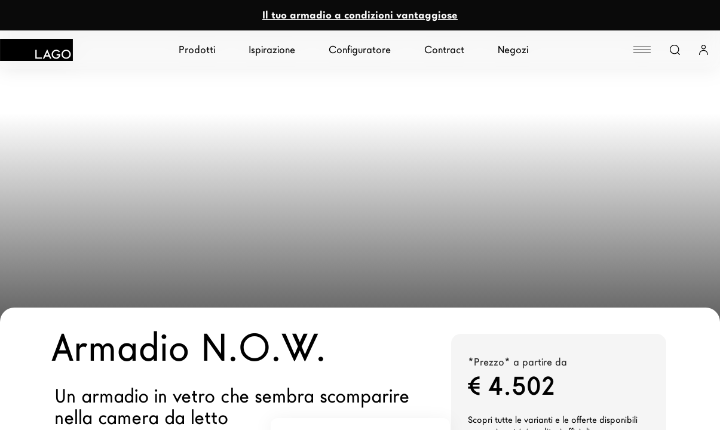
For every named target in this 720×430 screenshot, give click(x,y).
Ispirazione (272, 50)
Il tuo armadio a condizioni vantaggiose (360, 15)
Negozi (513, 50)
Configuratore (360, 50)
